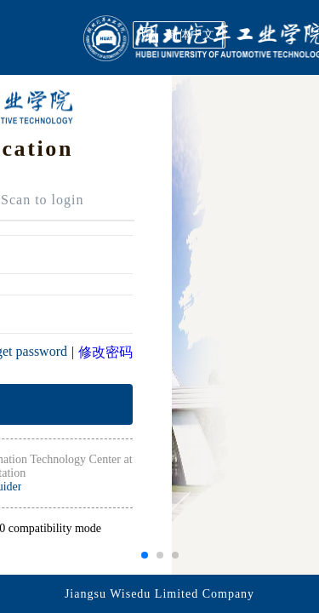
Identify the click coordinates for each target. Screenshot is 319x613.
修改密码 (105, 352)
